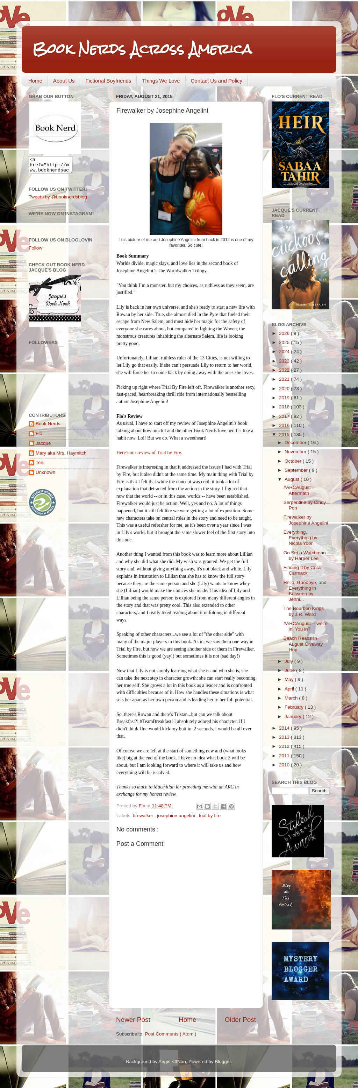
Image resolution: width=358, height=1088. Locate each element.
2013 (285, 737)
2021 (285, 379)
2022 (285, 370)
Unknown (45, 475)
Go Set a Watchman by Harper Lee (305, 555)
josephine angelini (176, 815)
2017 (285, 416)
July (289, 661)
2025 (285, 342)
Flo (39, 436)
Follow (35, 251)
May (290, 679)
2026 (285, 333)
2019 (285, 397)
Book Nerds (48, 426)
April (290, 689)
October (294, 461)
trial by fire (210, 815)
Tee (39, 465)
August (293, 479)
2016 (285, 425)
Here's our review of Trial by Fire (148, 452)
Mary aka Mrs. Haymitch (61, 456)
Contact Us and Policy (217, 81)
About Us (64, 81)
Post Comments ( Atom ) (170, 1034)
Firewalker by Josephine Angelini (306, 519)
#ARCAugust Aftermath (297, 490)
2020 (285, 388)
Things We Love (161, 81)
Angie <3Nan (172, 1061)
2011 (285, 755)
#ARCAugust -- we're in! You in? (306, 626)
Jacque (43, 446)
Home (35, 81)
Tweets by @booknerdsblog (58, 200)
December (296, 442)
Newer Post (133, 1019)
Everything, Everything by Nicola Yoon (300, 537)
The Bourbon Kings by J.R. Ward (304, 611)
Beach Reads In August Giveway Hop (303, 644)
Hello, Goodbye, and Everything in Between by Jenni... (305, 591)
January (294, 716)
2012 (285, 746)
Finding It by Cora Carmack (302, 570)
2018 (285, 406)
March (292, 698)
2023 (285, 361)
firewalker (144, 815)
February (295, 707)
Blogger (223, 1061)
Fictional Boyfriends (108, 81)
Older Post (240, 1019)
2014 (285, 728)
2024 (285, 351)
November (296, 451)
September (297, 470)
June (290, 670)
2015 (285, 434)
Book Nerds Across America (142, 49)
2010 (285, 764)
